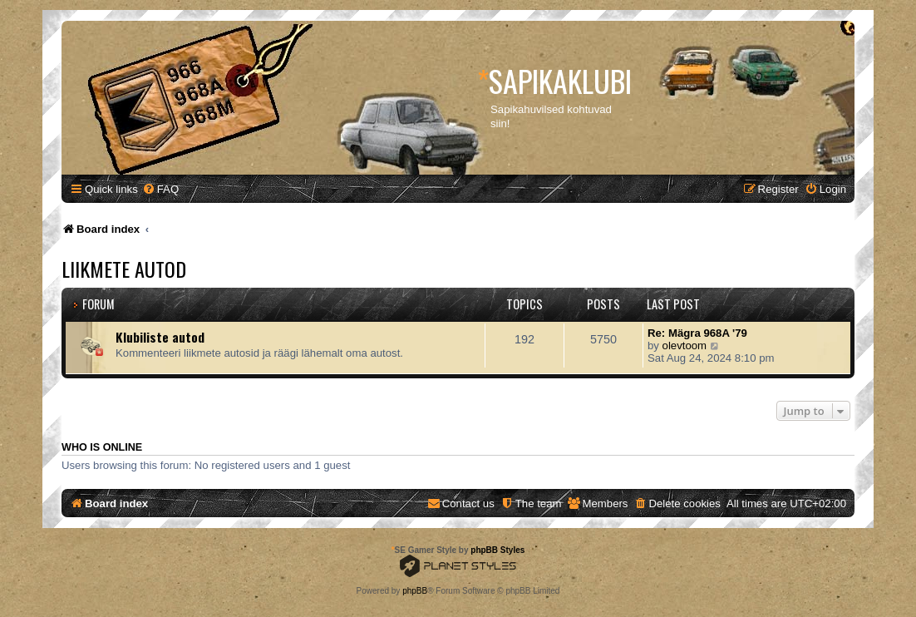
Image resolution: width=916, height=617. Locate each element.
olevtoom (684, 345)
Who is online (102, 447)
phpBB (414, 590)
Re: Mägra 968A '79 (697, 333)
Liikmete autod (124, 269)
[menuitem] (160, 189)
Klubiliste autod (160, 337)
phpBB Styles (497, 550)
